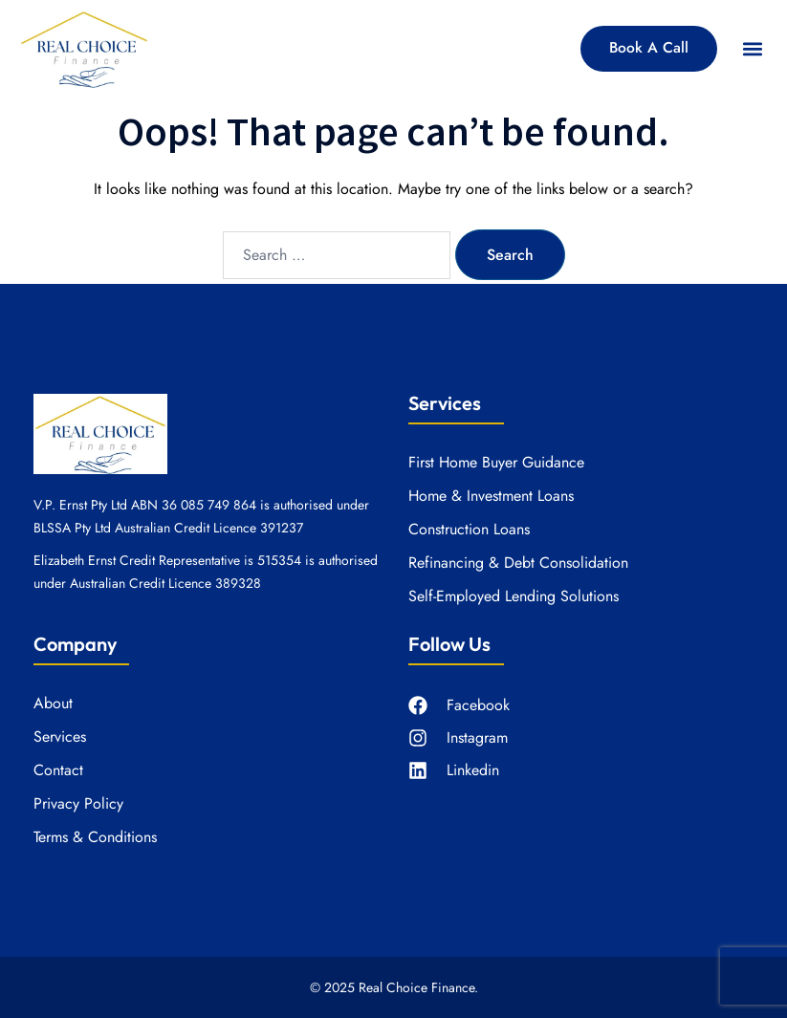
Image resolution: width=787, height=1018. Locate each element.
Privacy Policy (78, 803)
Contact (58, 770)
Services (59, 737)
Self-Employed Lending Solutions (513, 596)
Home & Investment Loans (491, 496)
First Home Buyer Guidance (496, 462)
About (53, 703)
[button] (752, 48)
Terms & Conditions (95, 837)
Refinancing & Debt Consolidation (518, 563)
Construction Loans (469, 529)
